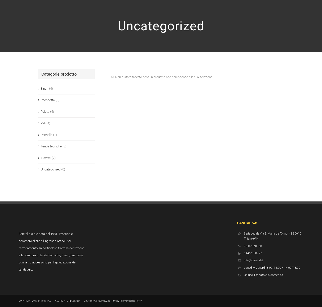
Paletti (45, 112)
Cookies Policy (134, 300)
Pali (43, 123)
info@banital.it (253, 260)
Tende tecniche (51, 146)
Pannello (46, 135)
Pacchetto (48, 100)
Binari (44, 88)
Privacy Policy (119, 300)
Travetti (46, 158)
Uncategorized (50, 169)
